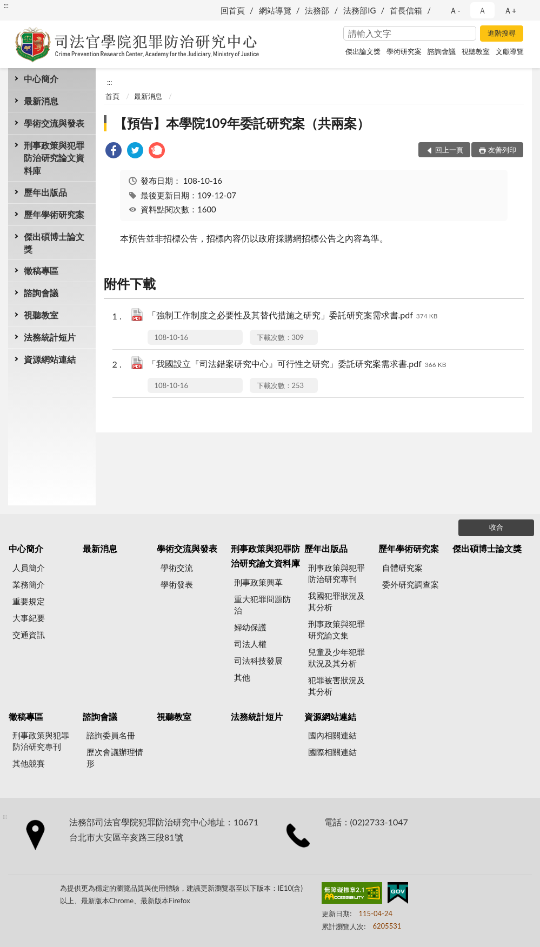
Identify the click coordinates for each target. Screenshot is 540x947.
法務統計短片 (50, 337)
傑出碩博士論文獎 (54, 242)
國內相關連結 (332, 735)
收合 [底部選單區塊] (496, 527)
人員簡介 (28, 567)
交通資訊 (28, 634)
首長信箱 (406, 10)
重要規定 (28, 601)
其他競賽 (28, 763)
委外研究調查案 (410, 584)
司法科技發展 (258, 660)
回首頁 (233, 10)
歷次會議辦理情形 (114, 757)
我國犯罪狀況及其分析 (336, 601)
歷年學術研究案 (54, 214)
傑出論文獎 (363, 51)
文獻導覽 (510, 51)
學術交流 (177, 567)
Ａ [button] (482, 10)
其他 (242, 677)
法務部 (317, 10)
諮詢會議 (442, 51)
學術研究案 (404, 51)
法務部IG (359, 10)
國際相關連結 (332, 752)
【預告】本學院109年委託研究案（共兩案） (242, 123)
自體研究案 (402, 567)
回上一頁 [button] (449, 149)
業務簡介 (28, 584)
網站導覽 (275, 10)
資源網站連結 (50, 359)
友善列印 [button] (502, 149)
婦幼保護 (250, 627)
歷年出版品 (45, 192)
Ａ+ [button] (510, 10)
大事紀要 (28, 618)
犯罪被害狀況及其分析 (336, 685)
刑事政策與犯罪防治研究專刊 (336, 573)
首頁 (112, 96)
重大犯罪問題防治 (262, 604)
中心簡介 (41, 79)
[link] (113, 151)
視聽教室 (476, 51)
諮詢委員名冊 (110, 735)
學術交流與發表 (54, 123)
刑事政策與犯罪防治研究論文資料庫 (54, 157)
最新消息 (41, 101)
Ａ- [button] (455, 10)
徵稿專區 (41, 270)
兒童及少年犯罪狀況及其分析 (336, 657)
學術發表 (177, 584)
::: (6, 5)
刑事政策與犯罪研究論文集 (336, 629)
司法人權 (250, 644)
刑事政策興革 (258, 582)
